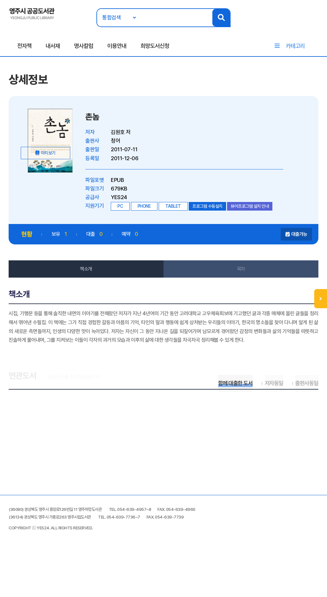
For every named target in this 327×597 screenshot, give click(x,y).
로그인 (313, 24)
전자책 (24, 48)
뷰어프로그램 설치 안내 (251, 212)
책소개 (87, 275)
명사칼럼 (83, 48)
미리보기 (54, 188)
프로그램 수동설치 (209, 212)
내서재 (53, 48)
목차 (240, 275)
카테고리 (295, 48)
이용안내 (116, 48)
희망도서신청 (155, 48)
